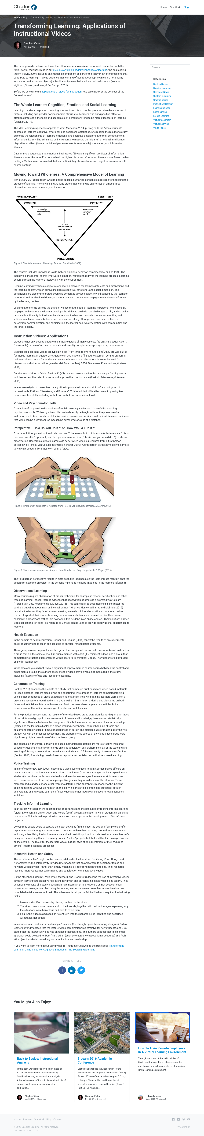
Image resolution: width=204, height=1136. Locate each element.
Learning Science (161, 108)
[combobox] (170, 67)
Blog (186, 7)
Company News (161, 92)
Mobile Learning (161, 116)
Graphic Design (160, 100)
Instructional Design (163, 104)
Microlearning (160, 112)
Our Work (175, 7)
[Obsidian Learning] (25, 7)
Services (27, 1119)
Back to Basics (160, 84)
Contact (57, 1119)
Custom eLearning (162, 96)
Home (163, 7)
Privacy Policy (183, 1127)
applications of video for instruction (61, 91)
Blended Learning (162, 88)
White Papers (160, 128)
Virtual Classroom (162, 120)
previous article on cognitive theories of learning (80, 69)
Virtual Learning (161, 124)
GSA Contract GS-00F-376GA (26, 1131)
